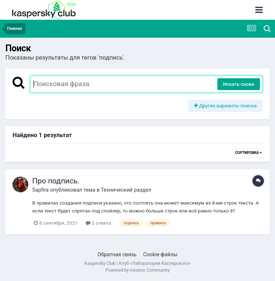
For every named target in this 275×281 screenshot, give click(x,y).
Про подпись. (55, 181)
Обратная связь (116, 254)
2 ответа (98, 223)
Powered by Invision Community (137, 270)
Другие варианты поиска (225, 105)
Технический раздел (126, 190)
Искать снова (238, 84)
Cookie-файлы (160, 254)
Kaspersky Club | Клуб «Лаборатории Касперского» (137, 263)
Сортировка (248, 153)
